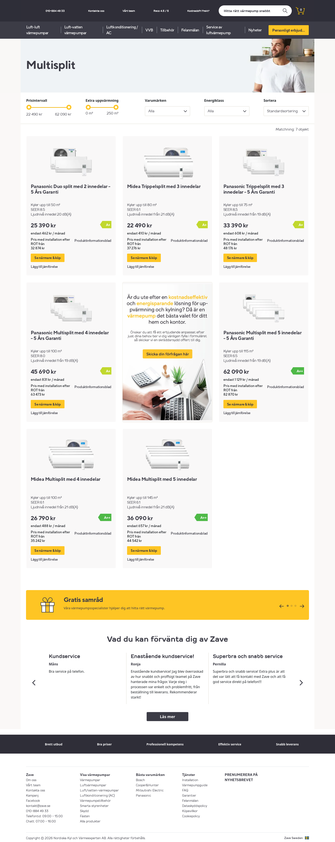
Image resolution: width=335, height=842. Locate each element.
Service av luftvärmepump (218, 30)
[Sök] (255, 10)
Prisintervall (36, 100)
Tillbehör (167, 30)
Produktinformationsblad (92, 240)
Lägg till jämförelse (44, 266)
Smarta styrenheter (94, 804)
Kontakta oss (120, 11)
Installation (190, 778)
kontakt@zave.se (38, 804)
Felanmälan (190, 30)
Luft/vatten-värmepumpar (99, 789)
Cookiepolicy (191, 815)
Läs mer (167, 715)
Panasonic (143, 794)
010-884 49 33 (90, 11)
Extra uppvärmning (102, 100)
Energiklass (214, 100)
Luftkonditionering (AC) (97, 794)
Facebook (33, 799)
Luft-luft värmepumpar (37, 30)
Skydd (84, 809)
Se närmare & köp (47, 257)
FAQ (185, 789)
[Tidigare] (281, 605)
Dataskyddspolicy (194, 804)
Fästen (85, 815)
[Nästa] (301, 605)
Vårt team (146, 11)
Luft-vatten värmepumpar (75, 30)
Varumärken (155, 100)
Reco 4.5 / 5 (171, 11)
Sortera (270, 100)
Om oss (31, 778)
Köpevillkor (190, 809)
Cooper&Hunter (147, 784)
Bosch (140, 778)
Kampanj (32, 794)
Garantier (189, 794)
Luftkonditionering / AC (122, 30)
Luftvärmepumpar (93, 784)
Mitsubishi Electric (150, 789)
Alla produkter (90, 820)
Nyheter (254, 30)
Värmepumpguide (194, 784)
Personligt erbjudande (290, 30)
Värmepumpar (90, 778)
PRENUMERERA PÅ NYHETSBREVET (241, 776)
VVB (149, 30)
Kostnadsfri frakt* (202, 11)
